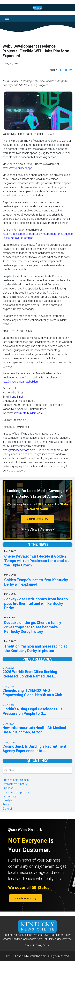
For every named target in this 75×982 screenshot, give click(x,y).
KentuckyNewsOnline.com (30, 956)
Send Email (16, 396)
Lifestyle (7, 800)
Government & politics (16, 792)
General (7, 808)
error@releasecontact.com (19, 450)
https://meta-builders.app (17, 168)
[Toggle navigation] (7, 18)
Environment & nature (15, 784)
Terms (28, 945)
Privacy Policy (42, 945)
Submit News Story (37, 518)
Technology (10, 796)
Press (6, 804)
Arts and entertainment (16, 779)
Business (8, 788)
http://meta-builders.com (28, 413)
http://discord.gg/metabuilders (21, 381)
